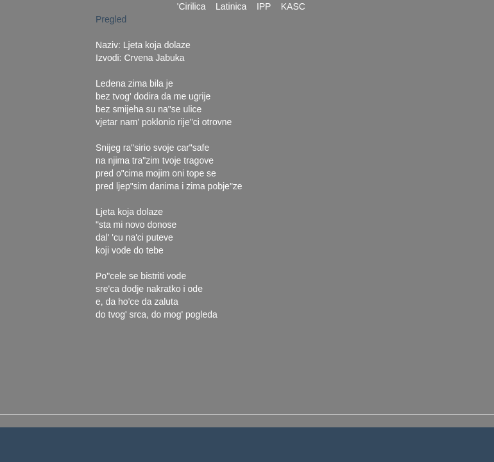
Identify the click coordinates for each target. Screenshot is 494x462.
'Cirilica (191, 6)
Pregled (111, 19)
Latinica (230, 6)
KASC (293, 6)
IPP (263, 6)
